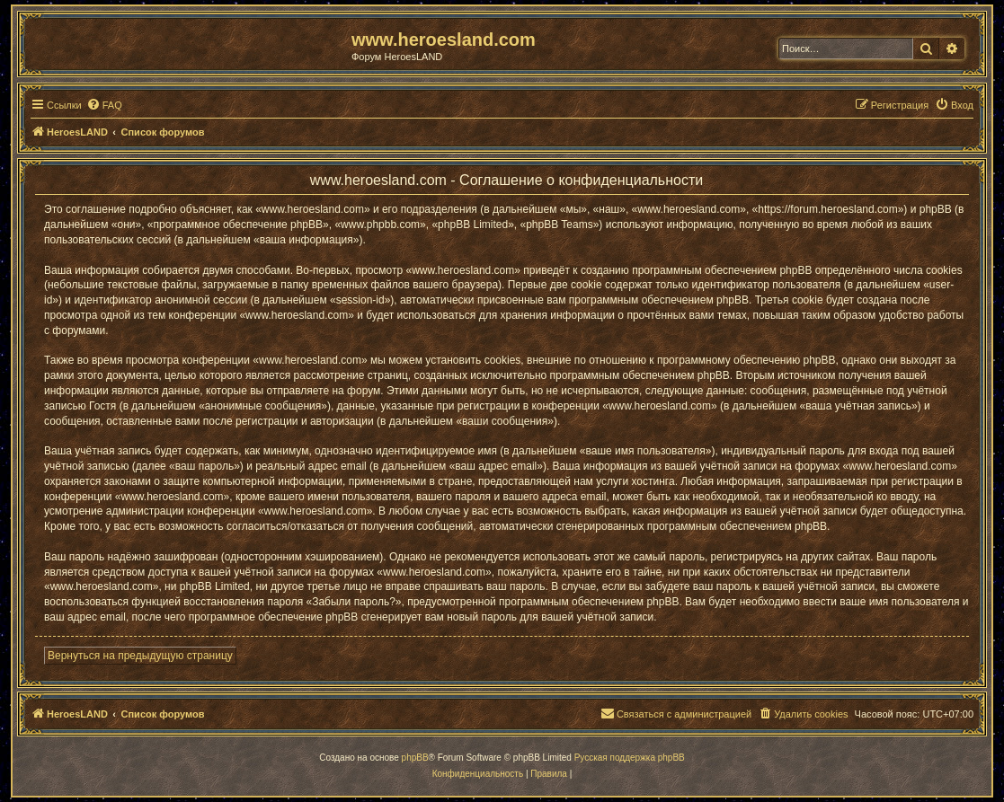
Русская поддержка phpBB (629, 757)
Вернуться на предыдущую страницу (140, 655)
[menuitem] (104, 105)
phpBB (415, 757)
